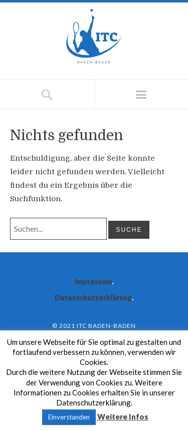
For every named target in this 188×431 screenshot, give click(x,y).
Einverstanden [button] (69, 417)
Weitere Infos (122, 416)
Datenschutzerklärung (93, 297)
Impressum (93, 281)
